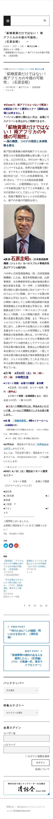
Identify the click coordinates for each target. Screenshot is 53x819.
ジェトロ (10, 90)
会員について (42, 769)
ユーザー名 (10, 733)
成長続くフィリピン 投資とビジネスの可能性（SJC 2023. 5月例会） (37, 563)
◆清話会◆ (32, 46)
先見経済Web (26, 8)
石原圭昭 (36, 87)
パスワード (10, 744)
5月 (22, 46)
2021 (15, 46)
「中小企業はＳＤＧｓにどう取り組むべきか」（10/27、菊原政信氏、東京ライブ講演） (13, 585)
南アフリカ (24, 87)
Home (6, 46)
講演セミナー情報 (11, 49)
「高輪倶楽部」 (20, 420)
